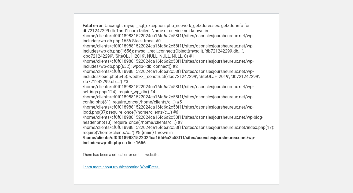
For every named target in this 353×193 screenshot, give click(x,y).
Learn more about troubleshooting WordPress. (121, 167)
